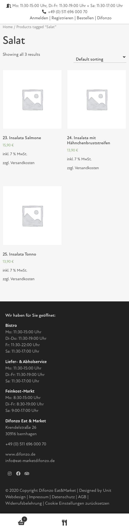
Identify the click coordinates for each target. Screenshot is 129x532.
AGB (82, 497)
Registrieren (63, 18)
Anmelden (39, 18)
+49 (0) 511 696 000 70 (25, 444)
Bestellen (86, 18)
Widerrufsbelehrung (23, 503)
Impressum (39, 497)
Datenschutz (64, 497)
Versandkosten (22, 163)
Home (8, 26)
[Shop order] (99, 57)
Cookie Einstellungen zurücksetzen (77, 503)
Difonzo (104, 18)
